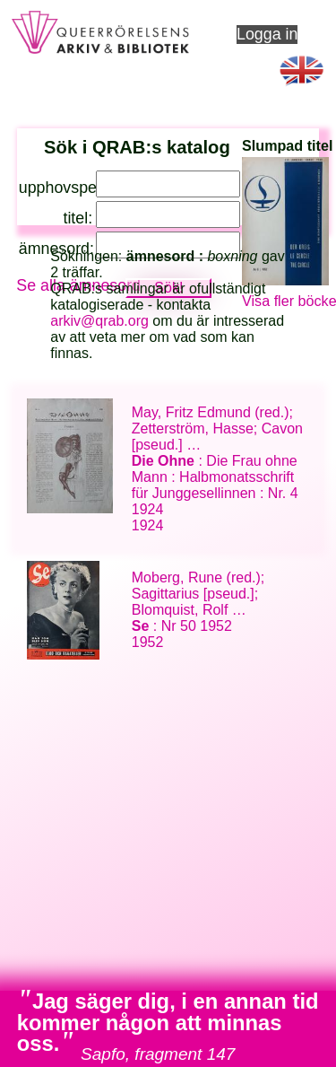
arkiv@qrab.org (99, 320)
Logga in (267, 34)
